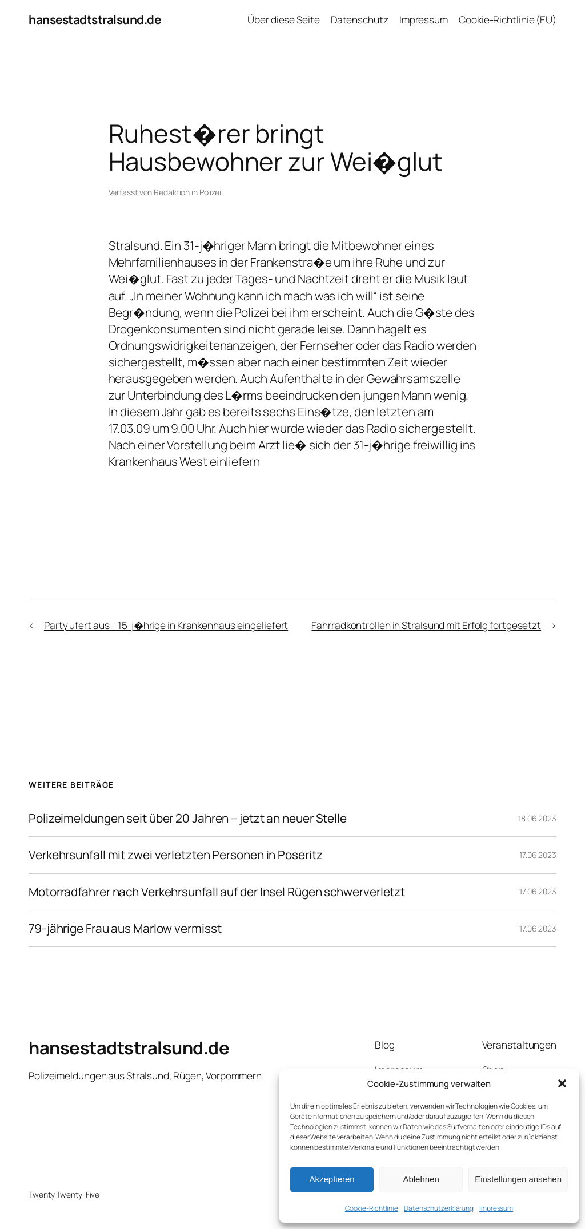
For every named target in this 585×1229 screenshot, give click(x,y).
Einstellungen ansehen (518, 1179)
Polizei (210, 192)
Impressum (496, 1208)
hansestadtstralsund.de (95, 19)
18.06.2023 (537, 818)
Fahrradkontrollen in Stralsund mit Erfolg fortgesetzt (426, 625)
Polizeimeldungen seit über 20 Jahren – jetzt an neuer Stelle (188, 818)
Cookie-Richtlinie (371, 1208)
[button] (562, 1083)
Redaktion (172, 192)
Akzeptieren (331, 1179)
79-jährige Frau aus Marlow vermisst (125, 928)
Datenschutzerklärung (439, 1208)
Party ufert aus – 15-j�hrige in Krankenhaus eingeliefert (166, 625)
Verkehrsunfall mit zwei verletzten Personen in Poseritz (176, 854)
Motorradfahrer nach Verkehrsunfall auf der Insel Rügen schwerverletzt (217, 891)
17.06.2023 (537, 854)
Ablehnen (421, 1179)
